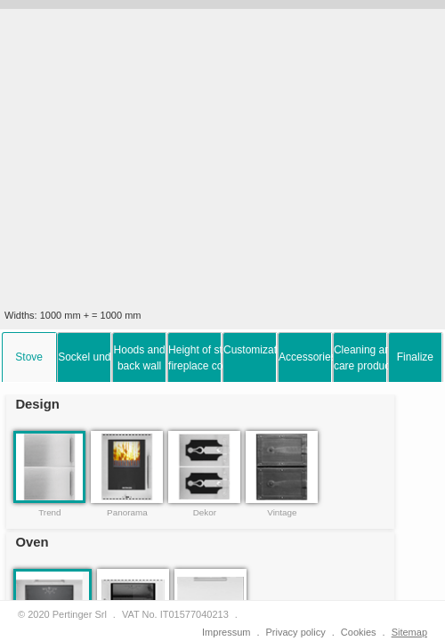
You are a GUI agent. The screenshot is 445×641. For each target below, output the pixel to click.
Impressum (226, 632)
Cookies (358, 632)
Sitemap (409, 632)
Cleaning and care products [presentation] (360, 358)
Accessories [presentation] (305, 357)
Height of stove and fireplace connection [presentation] (195, 358)
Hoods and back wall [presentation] (140, 358)
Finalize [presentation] (415, 357)
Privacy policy (296, 632)
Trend (49, 512)
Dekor (204, 512)
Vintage (281, 512)
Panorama (127, 512)
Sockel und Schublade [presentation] (84, 357)
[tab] (29, 357)
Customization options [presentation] (250, 350)
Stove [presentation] (29, 357)
